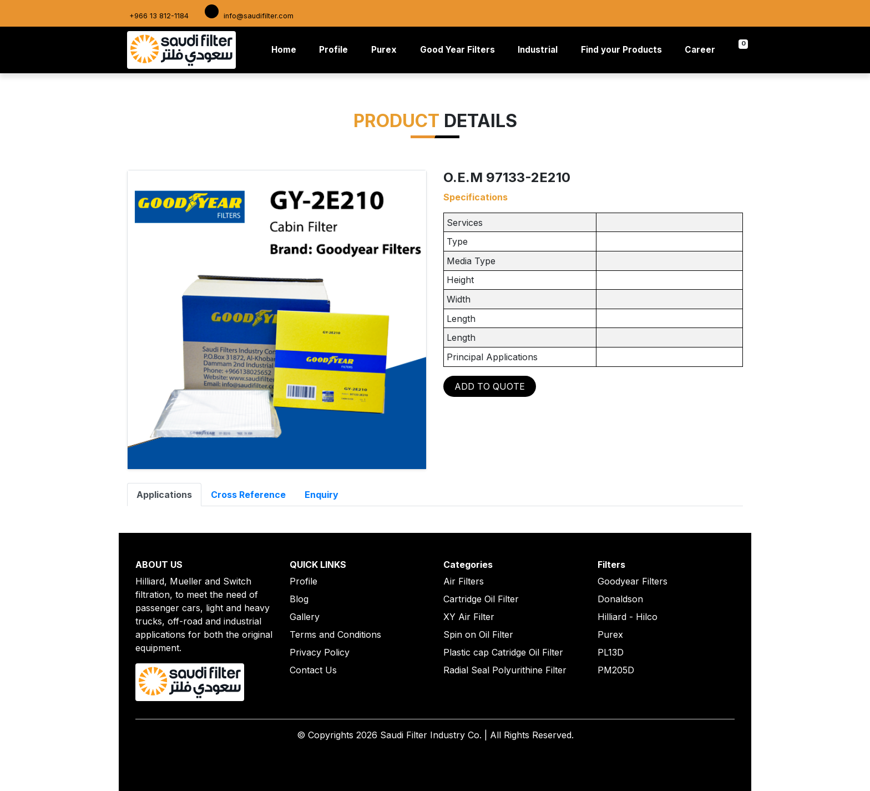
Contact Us (313, 670)
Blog (299, 598)
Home (286, 49)
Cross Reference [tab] (248, 494)
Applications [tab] (164, 494)
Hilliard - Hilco (627, 616)
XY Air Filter (468, 616)
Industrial (538, 49)
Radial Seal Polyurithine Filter (504, 670)
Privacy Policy (320, 652)
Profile (333, 49)
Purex (384, 49)
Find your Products (621, 49)
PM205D (616, 670)
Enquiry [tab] (321, 494)
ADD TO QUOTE (489, 386)
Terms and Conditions (335, 634)
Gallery (305, 616)
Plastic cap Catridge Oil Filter (503, 652)
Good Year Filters (457, 49)
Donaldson (620, 598)
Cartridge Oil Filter (481, 598)
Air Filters (463, 581)
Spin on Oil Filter (478, 634)
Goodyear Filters (632, 581)
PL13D (611, 652)
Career (700, 49)
